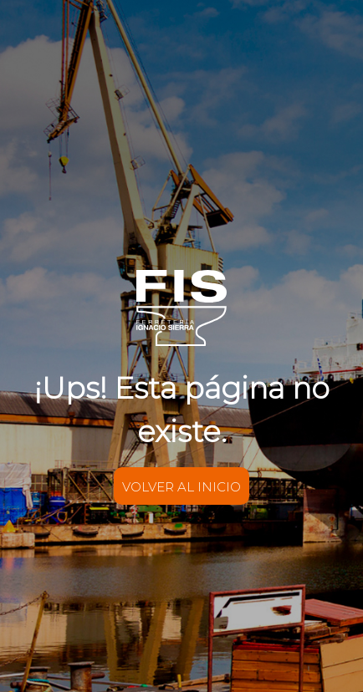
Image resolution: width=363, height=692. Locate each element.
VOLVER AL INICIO (181, 486)
